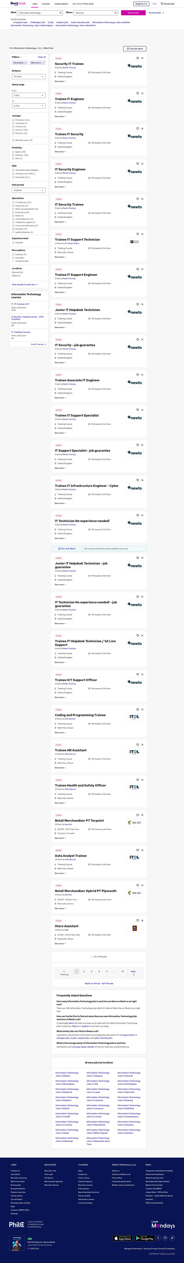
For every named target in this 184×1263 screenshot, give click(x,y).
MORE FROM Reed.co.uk (124, 1164)
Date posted (18, 185)
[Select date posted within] (29, 190)
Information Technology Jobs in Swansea (129, 1123)
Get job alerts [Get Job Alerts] (135, 48)
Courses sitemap (85, 1203)
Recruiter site (50, 1171)
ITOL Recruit (70, 719)
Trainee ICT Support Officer (76, 680)
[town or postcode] (95, 12)
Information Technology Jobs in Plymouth (129, 1090)
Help (13, 1206)
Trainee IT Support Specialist (77, 415)
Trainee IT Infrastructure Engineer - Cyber (87, 486)
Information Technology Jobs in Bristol (67, 1107)
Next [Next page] (133, 972)
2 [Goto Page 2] (83, 971)
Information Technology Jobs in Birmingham (32, 25)
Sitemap (14, 1213)
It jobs (51, 22)
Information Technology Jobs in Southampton (129, 1115)
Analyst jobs (62, 22)
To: (13, 101)
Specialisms (18, 198)
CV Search (48, 1178)
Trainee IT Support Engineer (76, 275)
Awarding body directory (88, 1192)
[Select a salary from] (29, 95)
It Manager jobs (37, 22)
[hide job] (142, 58)
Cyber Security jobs (80, 22)
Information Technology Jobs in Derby (67, 1131)
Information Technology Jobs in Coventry (67, 1123)
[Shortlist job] (138, 58)
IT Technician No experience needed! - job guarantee (86, 604)
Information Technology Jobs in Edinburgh (67, 1139)
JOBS (13, 1164)
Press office (117, 1178)
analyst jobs (83, 1038)
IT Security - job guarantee (75, 345)
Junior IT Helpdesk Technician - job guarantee (81, 565)
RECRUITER (50, 1164)
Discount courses (85, 1185)
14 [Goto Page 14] (123, 971)
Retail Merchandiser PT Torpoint (79, 821)
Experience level (20, 238)
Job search (15, 1174)
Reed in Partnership (154, 1185)
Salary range (18, 84)
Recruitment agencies (53, 1181)
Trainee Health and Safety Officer (80, 785)
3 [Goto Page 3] (91, 971)
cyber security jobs (103, 1038)
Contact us (15, 1171)
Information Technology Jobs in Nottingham (129, 1082)
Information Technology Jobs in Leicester (98, 1099)
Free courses (83, 1188)
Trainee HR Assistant (71, 750)
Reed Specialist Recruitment (158, 1181)
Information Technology (24, 48)
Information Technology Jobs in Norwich (129, 1074)
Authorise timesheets (155, 1174)
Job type (16, 115)
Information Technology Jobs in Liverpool (98, 1107)
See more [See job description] (60, 81)
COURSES (83, 1164)
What (13, 12)
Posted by (17, 147)
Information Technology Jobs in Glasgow (98, 1074)
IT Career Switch (72, 243)
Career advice (17, 1196)
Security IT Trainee (69, 64)
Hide (14, 166)
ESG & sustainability (154, 1203)
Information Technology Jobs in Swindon (129, 1131)
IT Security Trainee (69, 204)
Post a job (48, 1174)
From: (14, 91)
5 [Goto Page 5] (106, 971)
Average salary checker (21, 1203)
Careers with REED (154, 1188)
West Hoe (48, 48)
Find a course (83, 1178)
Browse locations (18, 1188)
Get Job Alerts (67, 548)
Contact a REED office (20, 1210)
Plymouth (17, 272)
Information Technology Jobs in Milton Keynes (98, 1131)
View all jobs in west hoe (25, 284)
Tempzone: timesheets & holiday (159, 1171)
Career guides (84, 1196)
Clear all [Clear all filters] (42, 57)
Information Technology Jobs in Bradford (75, 25)
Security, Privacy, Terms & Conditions (159, 1248)
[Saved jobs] (167, 4)
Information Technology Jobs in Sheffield (129, 1107)
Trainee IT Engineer (69, 99)
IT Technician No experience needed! (82, 521)
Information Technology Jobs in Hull (98, 1082)
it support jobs (127, 1035)
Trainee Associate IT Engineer (77, 380)
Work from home (18, 1181)
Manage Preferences (133, 1248)
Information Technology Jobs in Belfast (111, 22)
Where (69, 12)
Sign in (75, 1026)
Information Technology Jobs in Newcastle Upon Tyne (98, 1141)
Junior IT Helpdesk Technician (77, 310)
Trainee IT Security (69, 134)
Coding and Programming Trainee (80, 715)
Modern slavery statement (123, 1185)
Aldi (66, 930)
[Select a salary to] (29, 105)
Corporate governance (121, 1181)
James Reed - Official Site (157, 1192)
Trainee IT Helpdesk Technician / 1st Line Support (85, 643)
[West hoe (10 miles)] (37, 63)
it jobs (74, 1038)
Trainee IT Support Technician (77, 240)
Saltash (16, 276)
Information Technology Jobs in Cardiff (67, 1115)
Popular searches (18, 1192)
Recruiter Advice (51, 1185)
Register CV (141, 3)
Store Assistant (66, 926)
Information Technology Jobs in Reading (129, 1099)
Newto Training (69, 67)
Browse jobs (156, 12)
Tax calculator (16, 1199)
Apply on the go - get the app (99, 983)
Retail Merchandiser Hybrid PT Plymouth (85, 891)
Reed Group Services (154, 1178)
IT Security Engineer (70, 169)
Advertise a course (86, 1199)
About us (115, 1171)
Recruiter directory (19, 1178)
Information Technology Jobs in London (98, 1115)
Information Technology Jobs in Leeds (98, 1090)
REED (148, 1164)
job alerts (69, 1023)
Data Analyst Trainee (71, 856)
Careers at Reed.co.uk (121, 1174)
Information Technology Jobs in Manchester (98, 1123)
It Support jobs (20, 22)
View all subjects (85, 1181)
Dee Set (68, 824)
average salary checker (83, 1046)
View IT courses (39, 344)
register (85, 1026)
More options (18, 250)
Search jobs (133, 12)
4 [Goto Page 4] (99, 971)
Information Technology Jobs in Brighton (67, 1099)
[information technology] (20, 63)
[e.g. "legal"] (40, 12)
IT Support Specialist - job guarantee (82, 451)
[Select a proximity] (29, 76)
